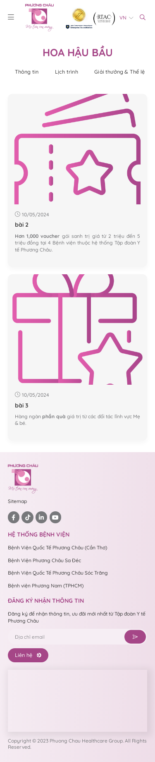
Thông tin (27, 71)
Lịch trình (66, 71)
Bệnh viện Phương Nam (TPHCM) (45, 585)
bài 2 (22, 224)
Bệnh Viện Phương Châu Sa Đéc (44, 560)
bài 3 (22, 405)
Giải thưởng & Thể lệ (119, 71)
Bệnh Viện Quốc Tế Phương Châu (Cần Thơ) (57, 547)
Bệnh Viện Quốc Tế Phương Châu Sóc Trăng (58, 573)
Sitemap (17, 501)
